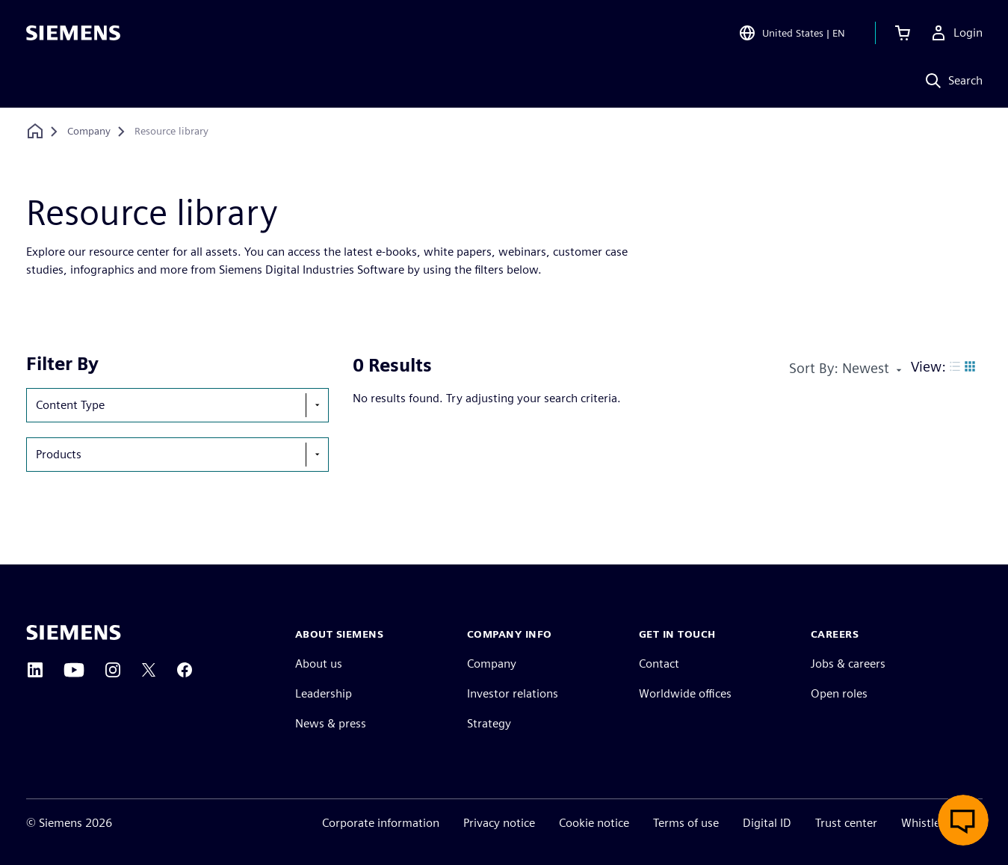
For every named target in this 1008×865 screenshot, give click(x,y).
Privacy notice (499, 823)
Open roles (839, 693)
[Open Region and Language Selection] (791, 33)
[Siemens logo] (73, 32)
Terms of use (686, 823)
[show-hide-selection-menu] (317, 405)
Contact (659, 663)
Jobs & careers (848, 663)
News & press (330, 723)
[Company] (89, 131)
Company (491, 663)
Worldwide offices (685, 693)
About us (318, 663)
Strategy (489, 723)
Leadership (323, 693)
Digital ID (767, 823)
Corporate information (380, 823)
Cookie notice (594, 823)
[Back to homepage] (35, 131)
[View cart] (903, 33)
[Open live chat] (963, 820)
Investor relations (512, 693)
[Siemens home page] (73, 632)
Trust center (846, 823)
